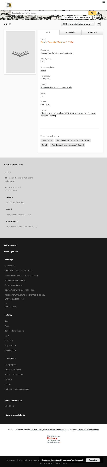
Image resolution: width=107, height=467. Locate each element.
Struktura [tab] (92, 32)
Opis (7, 336)
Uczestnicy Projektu (13, 369)
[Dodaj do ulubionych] (99, 24)
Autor (7, 326)
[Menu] (103, 2)
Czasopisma (47, 140)
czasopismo (46, 78)
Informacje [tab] (70, 32)
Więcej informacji (76, 460)
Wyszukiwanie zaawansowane (77, 17)
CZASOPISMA (10, 266)
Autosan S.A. (46, 104)
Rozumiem (93, 460)
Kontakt (8, 384)
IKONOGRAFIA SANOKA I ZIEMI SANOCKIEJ (21, 275)
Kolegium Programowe (14, 374)
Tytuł (7, 321)
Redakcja (8, 379)
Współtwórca (10, 345)
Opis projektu (10, 365)
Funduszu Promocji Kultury (88, 430)
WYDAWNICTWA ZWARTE (15, 280)
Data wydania (10, 350)
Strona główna (11, 252)
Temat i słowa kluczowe (14, 331)
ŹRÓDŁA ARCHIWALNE (14, 285)
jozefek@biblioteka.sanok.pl (18, 214)
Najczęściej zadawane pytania (17, 389)
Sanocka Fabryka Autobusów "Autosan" (57, 53)
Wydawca (9, 340)
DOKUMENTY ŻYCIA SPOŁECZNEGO (19, 270)
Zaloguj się (9, 406)
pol (42, 96)
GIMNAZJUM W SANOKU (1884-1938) (19, 290)
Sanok (43, 70)
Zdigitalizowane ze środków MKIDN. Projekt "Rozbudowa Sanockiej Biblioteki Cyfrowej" (68, 114)
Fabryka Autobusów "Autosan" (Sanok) (68, 145)
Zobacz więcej (11, 306)
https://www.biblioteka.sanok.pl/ (20, 226)
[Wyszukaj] (92, 13)
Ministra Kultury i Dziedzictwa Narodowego (47, 430)
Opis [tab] (48, 32)
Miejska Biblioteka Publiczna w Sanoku (56, 87)
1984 (42, 61)
